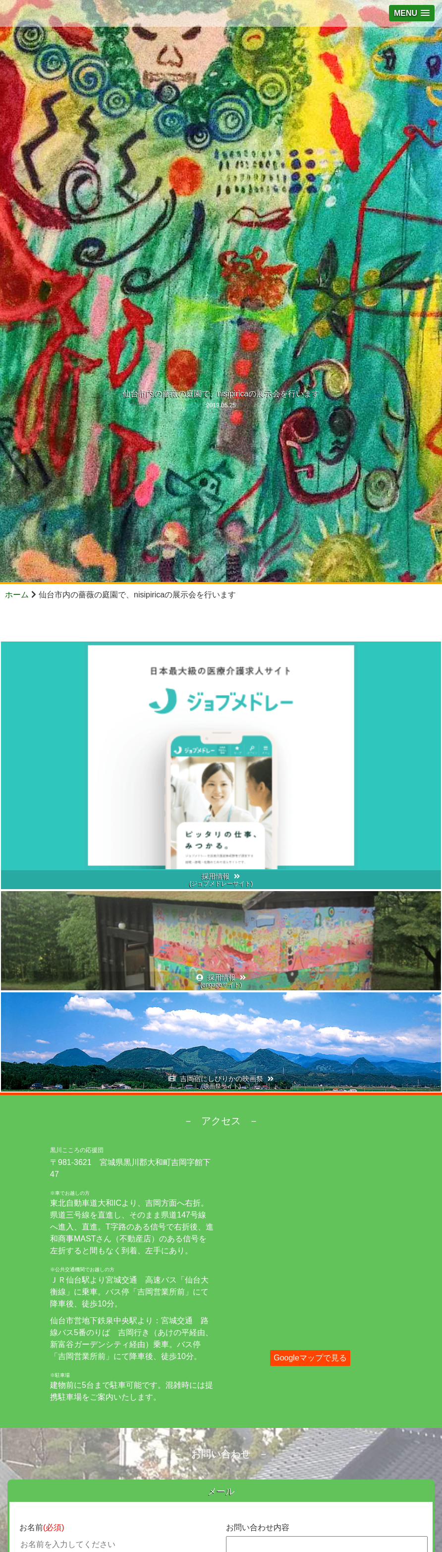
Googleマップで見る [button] (310, 1358)
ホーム (17, 594)
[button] (412, 13)
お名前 (41, 1527)
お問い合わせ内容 (257, 1527)
